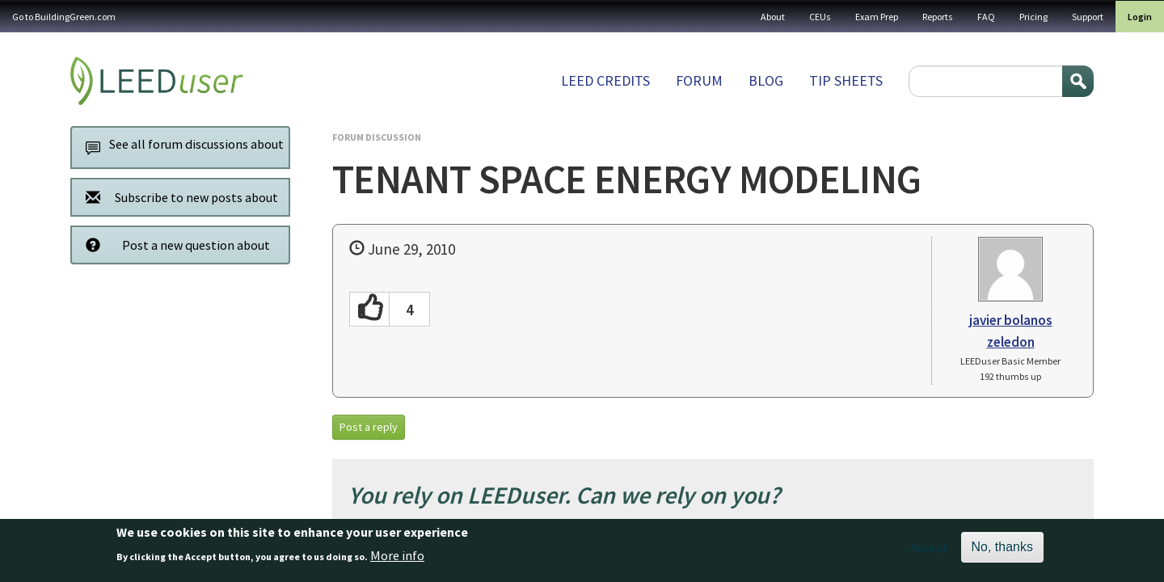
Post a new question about (173, 244)
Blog (766, 80)
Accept (929, 552)
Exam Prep (876, 17)
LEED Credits (605, 80)
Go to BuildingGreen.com (64, 17)
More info (397, 560)
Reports (937, 17)
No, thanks (1002, 552)
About (773, 17)
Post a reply (369, 427)
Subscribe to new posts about (177, 196)
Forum (699, 80)
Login (1140, 17)
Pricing (1033, 17)
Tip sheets (846, 80)
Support (1087, 17)
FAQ (986, 17)
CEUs (820, 17)
